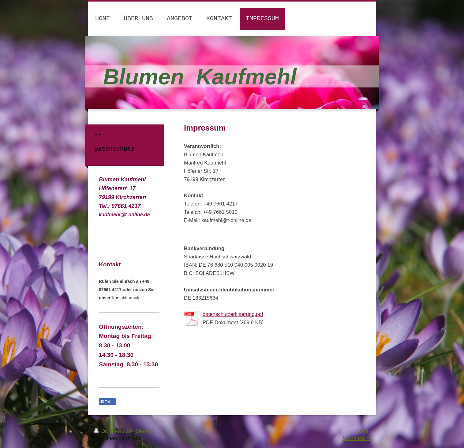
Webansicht (356, 438)
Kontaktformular (127, 297)
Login (363, 431)
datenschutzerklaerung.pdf (233, 314)
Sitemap (144, 431)
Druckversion (113, 431)
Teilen (107, 402)
